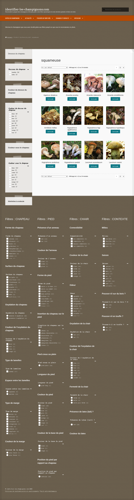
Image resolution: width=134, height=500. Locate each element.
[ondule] (7, 256)
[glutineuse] (7, 289)
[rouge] (7, 351)
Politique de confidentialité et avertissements (22, 491)
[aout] (104, 283)
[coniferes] (104, 238)
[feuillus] (104, 241)
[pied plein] (39, 365)
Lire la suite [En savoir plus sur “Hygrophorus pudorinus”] (50, 166)
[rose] (10, 132)
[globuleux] (7, 246)
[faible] (71, 306)
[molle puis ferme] (71, 402)
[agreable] (71, 296)
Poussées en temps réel (44, 18)
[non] (39, 238)
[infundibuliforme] (7, 251)
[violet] (10, 186)
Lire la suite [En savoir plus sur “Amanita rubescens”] (94, 99)
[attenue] (39, 291)
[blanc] (10, 113)
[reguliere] (7, 431)
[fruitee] (71, 308)
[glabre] (7, 284)
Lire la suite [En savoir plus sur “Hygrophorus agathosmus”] (72, 133)
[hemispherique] (7, 248)
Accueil (9, 37)
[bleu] (10, 116)
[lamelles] (10, 72)
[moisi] (71, 311)
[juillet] (104, 281)
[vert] (39, 425)
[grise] (39, 266)
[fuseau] (39, 306)
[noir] (10, 127)
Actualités (28, 18)
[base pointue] (39, 293)
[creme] (10, 120)
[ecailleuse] (7, 279)
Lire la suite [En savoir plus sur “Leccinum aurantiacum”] (94, 166)
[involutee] (7, 421)
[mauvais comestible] (71, 243)
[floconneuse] (7, 282)
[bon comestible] (71, 238)
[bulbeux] (39, 296)
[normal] (7, 371)
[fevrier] (104, 268)
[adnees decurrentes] (39, 333)
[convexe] (7, 238)
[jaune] (10, 125)
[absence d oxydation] (7, 315)
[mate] (7, 294)
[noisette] (71, 313)
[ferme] (71, 397)
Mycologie (77, 18)
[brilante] (7, 277)
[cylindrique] (39, 301)
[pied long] (39, 385)
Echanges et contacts (62, 18)
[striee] (7, 434)
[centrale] (39, 476)
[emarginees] (39, 340)
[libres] (39, 345)
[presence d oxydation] (7, 318)
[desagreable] (71, 303)
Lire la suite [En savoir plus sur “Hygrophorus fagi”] (94, 131)
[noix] (71, 316)
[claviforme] (39, 298)
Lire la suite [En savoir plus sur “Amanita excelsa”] (72, 99)
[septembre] (104, 286)
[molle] (71, 400)
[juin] (104, 278)
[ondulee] (7, 429)
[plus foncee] (7, 455)
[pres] (104, 246)
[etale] (7, 243)
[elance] (39, 303)
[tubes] (10, 74)
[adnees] (39, 330)
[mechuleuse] (7, 297)
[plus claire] (7, 452)
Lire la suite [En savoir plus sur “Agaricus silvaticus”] (50, 99)
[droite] (7, 414)
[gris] (10, 123)
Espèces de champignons (12, 18)
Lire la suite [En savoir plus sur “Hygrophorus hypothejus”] (115, 131)
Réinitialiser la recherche (16, 201)
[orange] (10, 130)
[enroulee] (7, 416)
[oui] (39, 241)
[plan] (7, 258)
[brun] (10, 118)
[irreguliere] (7, 424)
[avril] (104, 273)
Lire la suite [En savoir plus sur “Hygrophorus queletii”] (72, 166)
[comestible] (71, 241)
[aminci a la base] (39, 286)
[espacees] (7, 391)
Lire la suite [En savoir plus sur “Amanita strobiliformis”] (115, 99)
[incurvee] (7, 419)
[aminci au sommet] (39, 289)
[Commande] (54, 67)
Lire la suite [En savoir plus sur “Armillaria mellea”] (50, 131)
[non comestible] (71, 246)
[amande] (71, 298)
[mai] (104, 276)
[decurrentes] (39, 335)
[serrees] (7, 394)
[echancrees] (39, 338)
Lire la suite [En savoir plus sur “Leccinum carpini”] (115, 166)
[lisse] (7, 292)
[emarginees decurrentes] (39, 343)
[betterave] (71, 301)
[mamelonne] (7, 253)
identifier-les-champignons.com (27, 9)
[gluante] (7, 287)
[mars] (104, 271)
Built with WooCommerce (49, 491)
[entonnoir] (7, 241)
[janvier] (104, 266)
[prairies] (104, 243)
